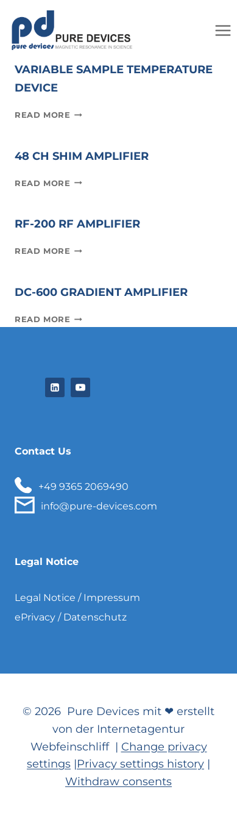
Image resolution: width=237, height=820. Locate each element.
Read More (48, 115)
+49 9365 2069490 (83, 486)
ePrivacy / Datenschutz (71, 617)
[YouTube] (80, 387)
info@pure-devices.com (99, 506)
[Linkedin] (55, 387)
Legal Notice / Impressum (77, 597)
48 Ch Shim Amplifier (82, 156)
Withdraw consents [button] (118, 781)
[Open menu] (222, 30)
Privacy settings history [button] (140, 764)
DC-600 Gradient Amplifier (101, 292)
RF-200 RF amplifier (77, 224)
